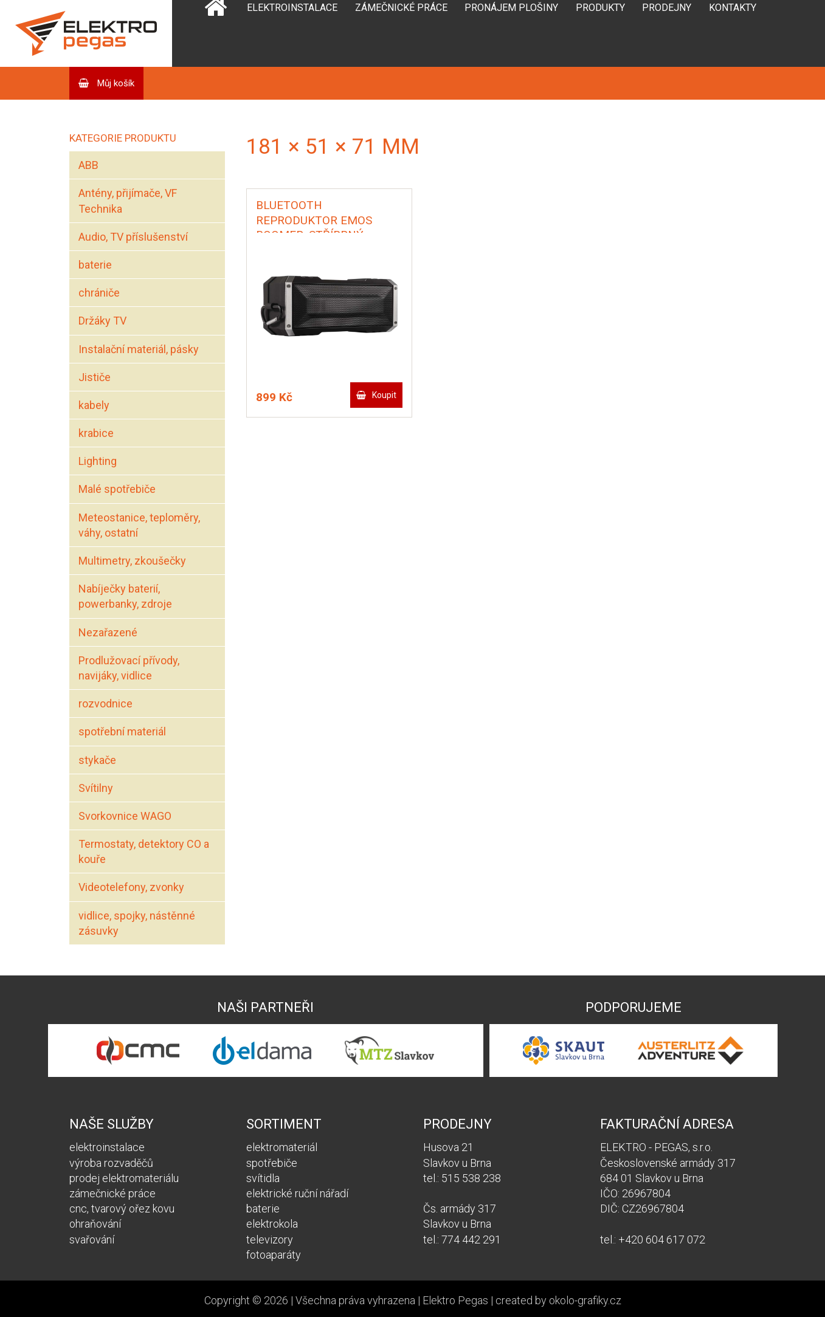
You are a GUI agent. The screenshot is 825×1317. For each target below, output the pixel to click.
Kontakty (732, 7)
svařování (91, 1239)
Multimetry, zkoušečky (132, 560)
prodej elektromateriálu (124, 1178)
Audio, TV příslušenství (133, 236)
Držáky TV (102, 320)
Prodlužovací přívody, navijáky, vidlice (128, 668)
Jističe (94, 377)
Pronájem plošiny (511, 7)
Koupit (384, 395)
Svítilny (95, 788)
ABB (88, 165)
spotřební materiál (122, 731)
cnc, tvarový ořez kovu (121, 1208)
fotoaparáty (273, 1254)
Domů (216, 33)
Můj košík (114, 83)
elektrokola (272, 1223)
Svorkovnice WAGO (124, 816)
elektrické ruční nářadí (297, 1193)
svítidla (263, 1178)
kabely (93, 405)
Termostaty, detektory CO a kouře (143, 851)
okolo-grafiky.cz (585, 1300)
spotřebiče (271, 1163)
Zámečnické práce (401, 7)
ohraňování (95, 1223)
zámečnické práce (112, 1193)
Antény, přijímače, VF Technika (127, 201)
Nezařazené (107, 632)
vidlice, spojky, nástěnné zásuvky (136, 923)
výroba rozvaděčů (111, 1163)
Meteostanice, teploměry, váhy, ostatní (139, 525)
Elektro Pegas (455, 1300)
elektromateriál (281, 1147)
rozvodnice (105, 703)
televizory (269, 1239)
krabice (96, 433)
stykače (97, 760)
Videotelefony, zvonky (131, 887)
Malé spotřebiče (117, 489)
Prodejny (666, 7)
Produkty (600, 7)
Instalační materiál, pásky (138, 349)
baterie (95, 264)
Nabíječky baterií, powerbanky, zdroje (125, 596)
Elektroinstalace (292, 7)
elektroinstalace (107, 1147)
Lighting (97, 461)
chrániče (99, 292)
